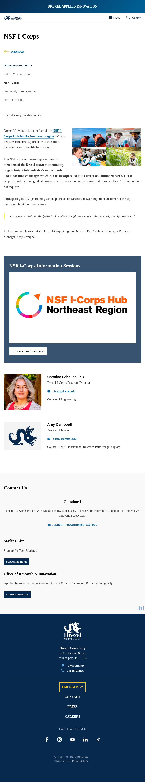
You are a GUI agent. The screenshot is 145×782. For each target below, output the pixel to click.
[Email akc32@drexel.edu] (83, 439)
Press (72, 707)
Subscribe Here (16, 561)
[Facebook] (47, 739)
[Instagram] (59, 739)
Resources (14, 51)
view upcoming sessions (28, 351)
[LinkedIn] (85, 739)
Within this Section (16, 65)
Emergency (72, 687)
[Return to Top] (141, 608)
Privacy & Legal (80, 761)
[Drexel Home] (13, 18)
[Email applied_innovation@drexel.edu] (72, 525)
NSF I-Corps (11, 82)
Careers (72, 716)
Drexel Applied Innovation (72, 6)
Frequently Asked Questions (21, 91)
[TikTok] (98, 739)
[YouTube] (72, 739)
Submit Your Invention (17, 74)
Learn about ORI (17, 594)
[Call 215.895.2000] (73, 671)
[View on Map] (73, 666)
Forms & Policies (14, 99)
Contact (73, 697)
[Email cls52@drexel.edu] (68, 391)
